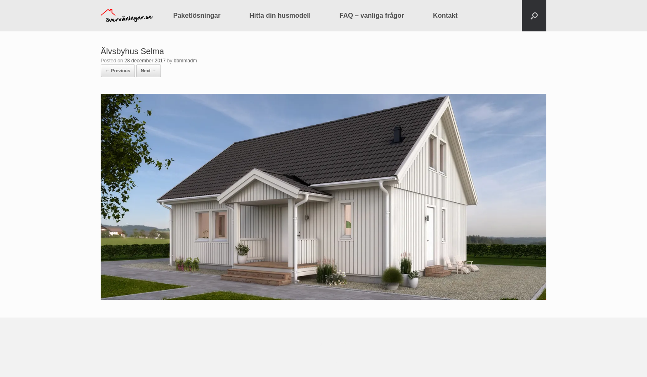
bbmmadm (185, 61)
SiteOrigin (317, 360)
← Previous (117, 70)
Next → (148, 70)
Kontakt (445, 15)
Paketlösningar (197, 15)
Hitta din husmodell (279, 15)
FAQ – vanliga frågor (372, 15)
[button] (534, 15)
